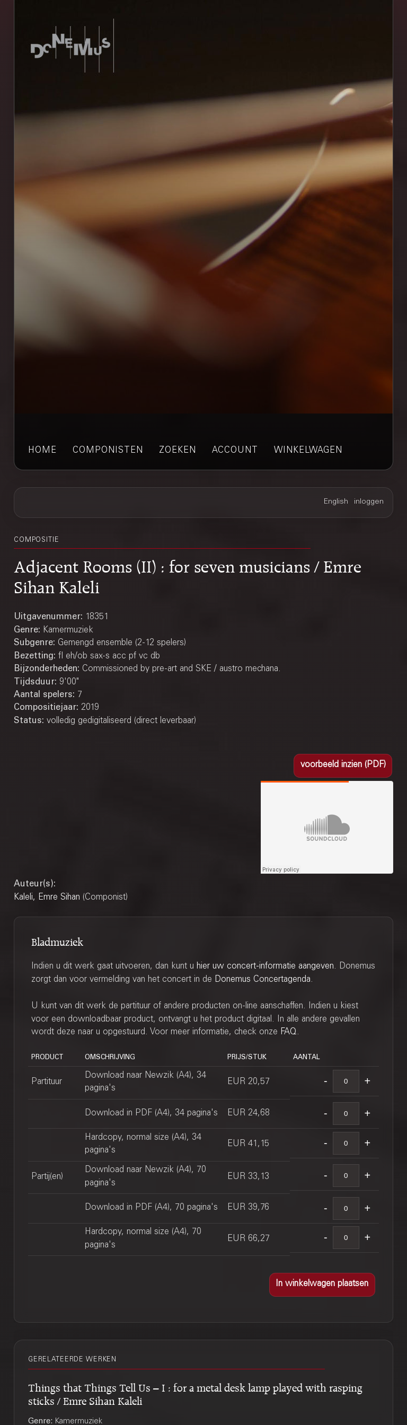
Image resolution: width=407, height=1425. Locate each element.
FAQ (288, 1032)
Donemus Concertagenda (263, 979)
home (42, 450)
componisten (108, 450)
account (235, 450)
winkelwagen (308, 450)
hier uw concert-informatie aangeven (265, 966)
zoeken (177, 450)
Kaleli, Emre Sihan (47, 897)
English (336, 502)
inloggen (369, 502)
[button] (343, 766)
